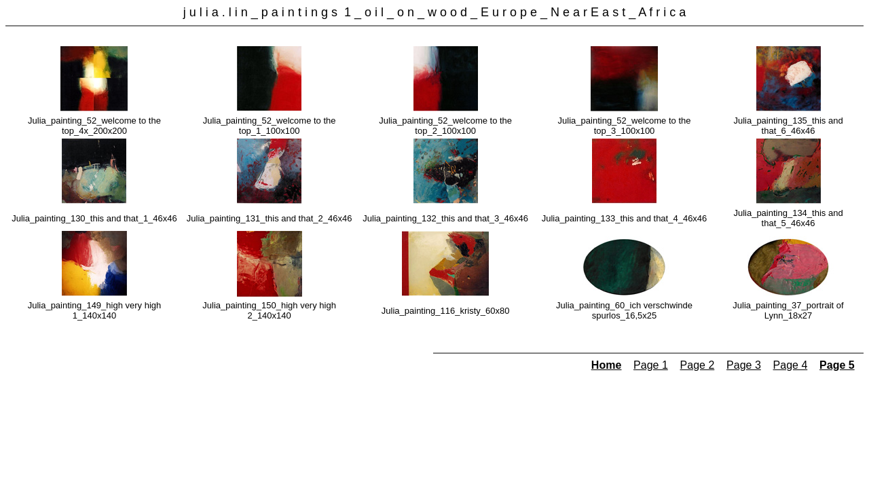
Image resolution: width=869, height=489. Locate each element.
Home (606, 365)
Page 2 (697, 365)
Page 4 (790, 365)
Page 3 (743, 365)
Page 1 (650, 365)
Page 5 (837, 365)
